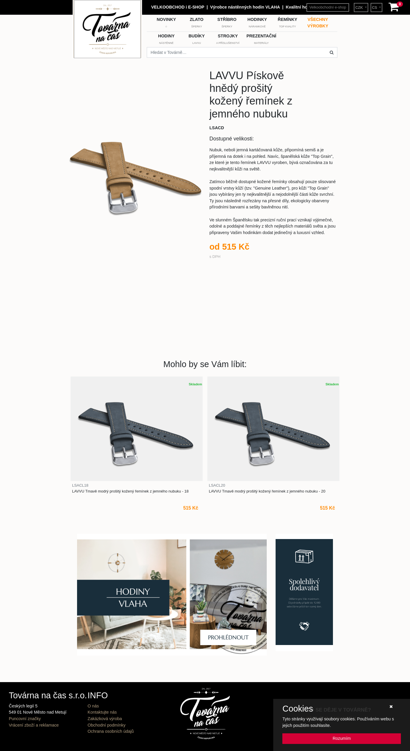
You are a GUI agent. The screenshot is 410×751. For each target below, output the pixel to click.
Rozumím (342, 738)
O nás (93, 706)
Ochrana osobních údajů (111, 731)
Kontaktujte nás (102, 712)
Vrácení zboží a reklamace (34, 725)
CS (375, 8)
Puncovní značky (25, 718)
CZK (359, 8)
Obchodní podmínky (107, 725)
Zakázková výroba (105, 718)
